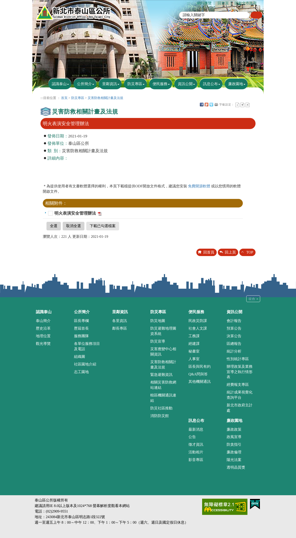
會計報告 (234, 321)
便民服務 (160, 84)
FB (202, 104)
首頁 (64, 98)
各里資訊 (119, 321)
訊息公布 (210, 84)
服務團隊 (81, 336)
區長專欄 (81, 321)
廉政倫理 (234, 452)
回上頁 (230, 252)
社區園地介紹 (85, 364)
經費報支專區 (238, 384)
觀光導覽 (43, 344)
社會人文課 (197, 328)
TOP (249, 252)
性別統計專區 (238, 359)
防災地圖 (157, 321)
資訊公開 (185, 84)
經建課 (194, 344)
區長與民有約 (199, 366)
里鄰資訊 (109, 84)
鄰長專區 (119, 328)
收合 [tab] (253, 298)
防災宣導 (157, 341)
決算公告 (234, 336)
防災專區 (134, 84)
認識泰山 (59, 84)
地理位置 (43, 336)
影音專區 (195, 460)
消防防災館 (159, 416)
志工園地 (81, 372)
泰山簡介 (43, 321)
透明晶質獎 (236, 467)
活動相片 (195, 452)
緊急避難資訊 (161, 375)
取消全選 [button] (73, 226)
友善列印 (216, 104)
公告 (192, 437)
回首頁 (223, 3)
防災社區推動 (161, 408)
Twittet (211, 104)
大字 (248, 105)
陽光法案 (234, 460)
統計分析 (234, 351)
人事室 (194, 359)
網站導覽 (204, 3)
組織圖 (79, 357)
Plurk (206, 104)
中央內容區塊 (252, 104)
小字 (237, 105)
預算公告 (234, 328)
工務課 (194, 336)
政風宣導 (234, 437)
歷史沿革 (43, 328)
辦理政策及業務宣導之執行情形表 (240, 372)
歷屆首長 (81, 328)
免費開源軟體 (199, 186)
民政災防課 (197, 321)
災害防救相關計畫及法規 (105, 98)
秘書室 (194, 351)
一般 (242, 105)
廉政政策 (234, 429)
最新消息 (195, 429)
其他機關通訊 (199, 381)
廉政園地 (235, 84)
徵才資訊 (195, 444)
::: (188, 3)
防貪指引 (234, 444)
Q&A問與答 (198, 374)
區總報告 (234, 344)
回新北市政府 (245, 3)
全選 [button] (53, 226)
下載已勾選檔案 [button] (103, 226)
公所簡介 (84, 84)
